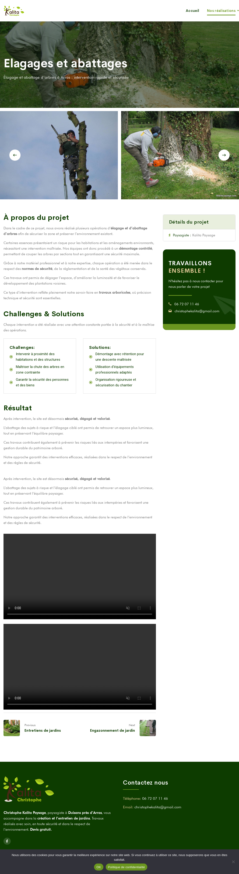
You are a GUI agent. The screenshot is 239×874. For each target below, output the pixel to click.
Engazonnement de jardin (112, 730)
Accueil (192, 10)
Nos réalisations (221, 10)
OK (98, 867)
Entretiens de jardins (43, 730)
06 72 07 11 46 (186, 304)
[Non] (233, 861)
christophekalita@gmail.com (197, 311)
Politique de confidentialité (126, 867)
